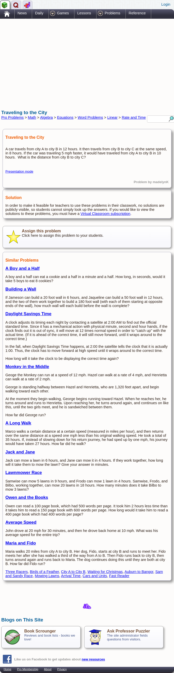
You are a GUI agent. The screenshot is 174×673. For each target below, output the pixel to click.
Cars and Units (95, 576)
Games (63, 13)
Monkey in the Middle (27, 366)
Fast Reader (119, 576)
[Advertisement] (61, 60)
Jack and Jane (20, 452)
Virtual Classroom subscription (105, 214)
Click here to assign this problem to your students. (86, 237)
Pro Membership (27, 669)
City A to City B (73, 572)
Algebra (46, 117)
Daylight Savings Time (28, 313)
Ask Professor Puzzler (128, 631)
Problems (112, 13)
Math (32, 117)
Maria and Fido (20, 543)
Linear (112, 117)
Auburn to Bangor (138, 572)
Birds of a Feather (44, 572)
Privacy (62, 669)
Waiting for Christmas (105, 572)
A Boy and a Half (22, 268)
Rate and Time (134, 117)
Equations (65, 117)
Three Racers (16, 572)
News (22, 13)
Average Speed (20, 522)
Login (165, 4)
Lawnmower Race (23, 472)
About (47, 669)
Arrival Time (71, 576)
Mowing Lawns (47, 576)
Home (7, 669)
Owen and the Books (26, 497)
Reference (137, 13)
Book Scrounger (40, 631)
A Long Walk (18, 423)
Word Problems (90, 117)
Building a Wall (20, 289)
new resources (93, 659)
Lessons (84, 13)
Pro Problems (12, 117)
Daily (39, 13)
